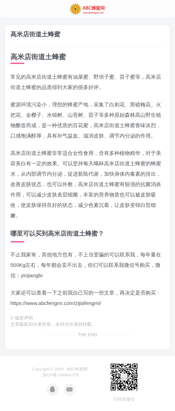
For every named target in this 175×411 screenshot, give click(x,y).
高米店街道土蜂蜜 (35, 34)
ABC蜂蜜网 (77, 369)
